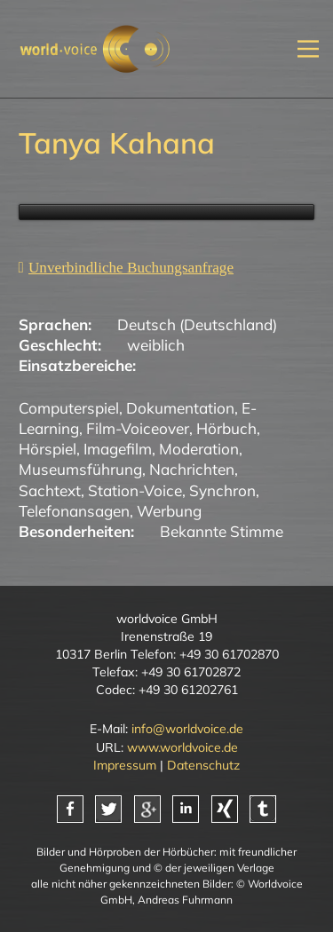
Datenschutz (203, 765)
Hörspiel (47, 448)
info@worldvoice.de (187, 729)
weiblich (156, 345)
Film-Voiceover (137, 428)
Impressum (124, 765)
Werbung (169, 511)
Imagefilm (117, 448)
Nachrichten (191, 469)
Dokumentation (180, 408)
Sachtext (50, 490)
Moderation (199, 448)
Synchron (222, 490)
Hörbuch (226, 428)
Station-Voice (135, 490)
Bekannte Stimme (221, 531)
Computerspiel (69, 408)
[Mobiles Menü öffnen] (308, 48)
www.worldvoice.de (182, 747)
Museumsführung (80, 469)
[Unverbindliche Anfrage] (126, 267)
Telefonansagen (74, 511)
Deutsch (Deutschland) (197, 324)
